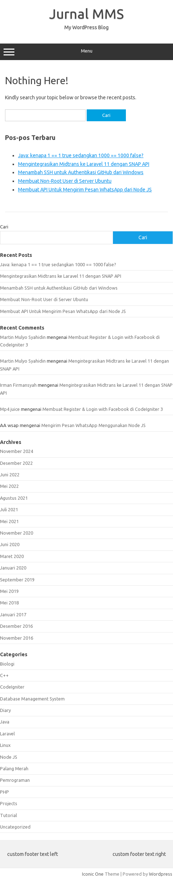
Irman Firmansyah (18, 384)
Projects (8, 803)
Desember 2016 (16, 626)
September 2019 (17, 579)
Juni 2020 (9, 544)
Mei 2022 (9, 486)
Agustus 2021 (14, 497)
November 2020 (16, 532)
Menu (86, 51)
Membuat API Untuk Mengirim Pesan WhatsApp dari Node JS (85, 189)
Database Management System (32, 698)
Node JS (8, 756)
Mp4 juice (10, 409)
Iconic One (93, 873)
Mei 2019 (9, 591)
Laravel (7, 733)
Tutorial (8, 815)
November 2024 (16, 451)
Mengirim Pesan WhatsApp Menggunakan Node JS (93, 425)
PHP (4, 791)
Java (4, 721)
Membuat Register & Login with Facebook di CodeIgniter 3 (102, 409)
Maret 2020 (12, 556)
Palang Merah (14, 768)
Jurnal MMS (86, 13)
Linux (5, 745)
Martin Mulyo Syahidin (23, 337)
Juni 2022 (9, 474)
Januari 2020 (13, 567)
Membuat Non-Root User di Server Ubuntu (64, 181)
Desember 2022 (16, 463)
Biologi (7, 663)
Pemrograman (15, 780)
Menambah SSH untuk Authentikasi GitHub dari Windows (81, 172)
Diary (5, 710)
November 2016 (16, 637)
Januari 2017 (13, 614)
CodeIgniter (12, 686)
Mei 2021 (9, 521)
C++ (4, 675)
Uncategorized (15, 826)
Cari (4, 226)
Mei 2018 (9, 602)
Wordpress (160, 873)
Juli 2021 (9, 509)
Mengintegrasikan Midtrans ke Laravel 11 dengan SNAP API (83, 164)
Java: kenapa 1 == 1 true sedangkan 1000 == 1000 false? (81, 155)
